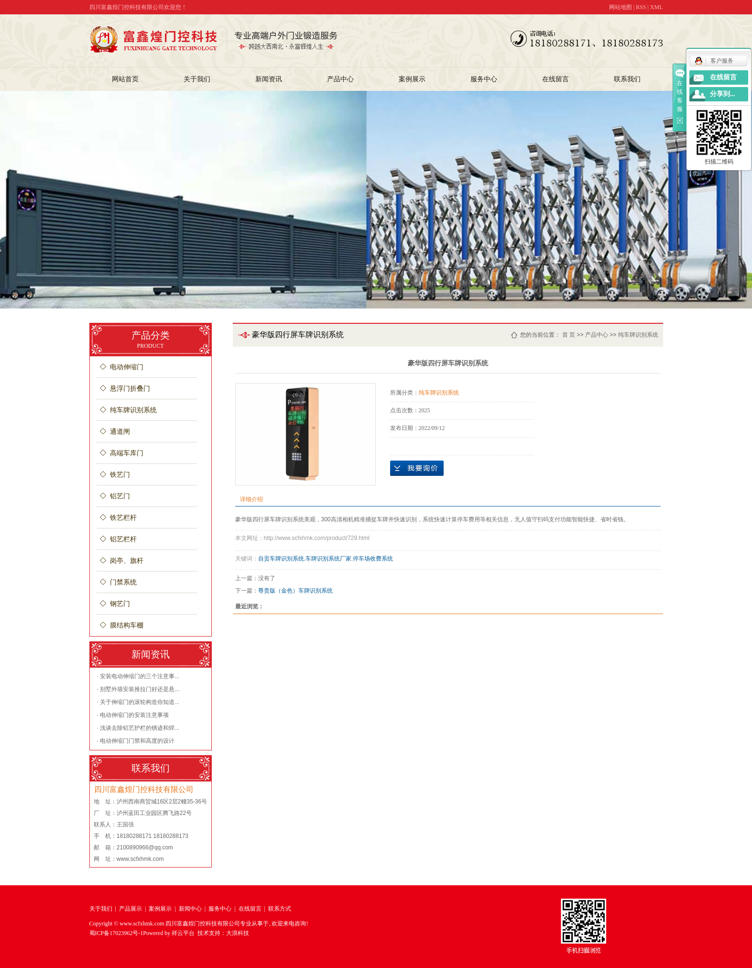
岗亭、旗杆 (126, 560)
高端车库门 (126, 453)
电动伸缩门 (126, 367)
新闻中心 (190, 908)
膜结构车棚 (126, 625)
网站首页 (125, 79)
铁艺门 (120, 474)
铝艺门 (120, 496)
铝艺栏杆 (123, 539)
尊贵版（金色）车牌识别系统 (295, 590)
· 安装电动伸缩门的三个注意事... (138, 676)
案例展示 (412, 79)
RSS (641, 7)
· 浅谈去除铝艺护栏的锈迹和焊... (138, 728)
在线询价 (417, 468)
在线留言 (555, 79)
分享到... (722, 94)
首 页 (568, 334)
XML (656, 7)
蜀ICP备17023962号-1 (116, 933)
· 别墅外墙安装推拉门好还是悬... (138, 689)
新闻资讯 (268, 79)
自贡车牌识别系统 (281, 558)
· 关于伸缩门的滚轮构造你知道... (138, 702)
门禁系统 (123, 582)
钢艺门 (120, 603)
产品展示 (130, 908)
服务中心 (483, 79)
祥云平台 (183, 933)
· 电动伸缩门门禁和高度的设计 (136, 740)
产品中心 (340, 79)
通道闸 (120, 431)
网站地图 (620, 7)
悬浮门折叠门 (130, 388)
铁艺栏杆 (123, 517)
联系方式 (279, 908)
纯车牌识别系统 (133, 410)
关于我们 (197, 79)
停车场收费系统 (373, 558)
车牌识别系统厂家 (328, 558)
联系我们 (627, 79)
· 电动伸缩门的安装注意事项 (133, 715)
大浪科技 (237, 933)
